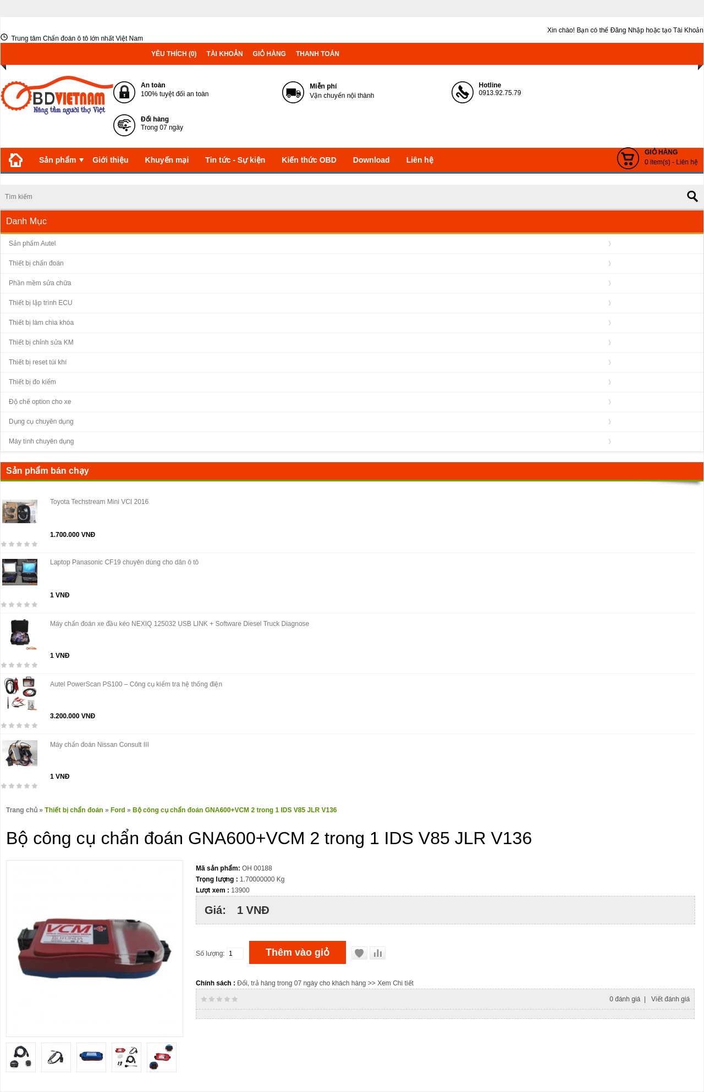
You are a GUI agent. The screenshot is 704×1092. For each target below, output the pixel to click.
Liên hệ (419, 160)
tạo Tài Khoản (682, 30)
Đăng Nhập (627, 30)
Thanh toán (317, 54)
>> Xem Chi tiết (391, 983)
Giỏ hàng (269, 54)
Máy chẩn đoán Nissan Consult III (99, 745)
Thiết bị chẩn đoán (36, 263)
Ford (118, 810)
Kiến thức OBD (309, 160)
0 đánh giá (624, 999)
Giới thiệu (110, 160)
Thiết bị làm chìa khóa (41, 322)
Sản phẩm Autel (32, 243)
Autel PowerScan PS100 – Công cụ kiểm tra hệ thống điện (136, 684)
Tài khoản (225, 54)
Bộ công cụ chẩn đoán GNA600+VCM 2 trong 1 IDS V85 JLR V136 (235, 810)
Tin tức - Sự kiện (235, 160)
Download (371, 160)
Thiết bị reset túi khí (38, 362)
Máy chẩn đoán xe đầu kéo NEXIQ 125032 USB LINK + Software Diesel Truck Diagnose (179, 624)
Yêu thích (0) (174, 54)
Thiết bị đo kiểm (32, 382)
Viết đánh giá (670, 999)
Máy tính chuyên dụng (41, 441)
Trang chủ (21, 810)
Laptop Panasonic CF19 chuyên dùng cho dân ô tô (124, 562)
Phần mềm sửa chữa (40, 283)
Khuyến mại (167, 160)
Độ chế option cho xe (40, 402)
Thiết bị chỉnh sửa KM (41, 342)
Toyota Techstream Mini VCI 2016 (99, 502)
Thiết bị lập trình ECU (41, 303)
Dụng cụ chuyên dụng (41, 421)
